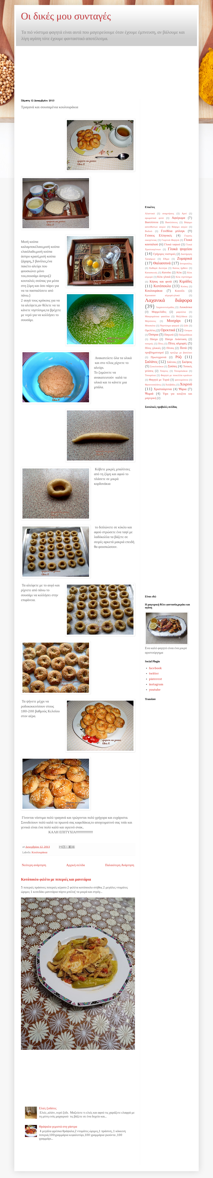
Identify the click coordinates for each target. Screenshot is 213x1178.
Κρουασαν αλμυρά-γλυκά (162, 295)
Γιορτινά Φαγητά (170, 240)
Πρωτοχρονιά (158, 357)
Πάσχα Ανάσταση (176, 339)
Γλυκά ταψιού (172, 244)
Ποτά (183, 348)
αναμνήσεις (168, 213)
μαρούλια (181, 312)
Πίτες (161, 343)
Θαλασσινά (162, 263)
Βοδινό (148, 231)
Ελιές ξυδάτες (47, 1108)
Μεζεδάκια (181, 316)
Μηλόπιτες (150, 321)
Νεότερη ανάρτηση (34, 865)
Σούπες (172, 366)
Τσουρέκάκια (181, 371)
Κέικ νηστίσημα (184, 277)
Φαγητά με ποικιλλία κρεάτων (176, 375)
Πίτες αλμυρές (177, 343)
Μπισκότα (150, 325)
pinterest (155, 679)
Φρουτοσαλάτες (153, 384)
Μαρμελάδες (159, 312)
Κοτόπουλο (162, 286)
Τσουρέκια (150, 375)
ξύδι (186, 325)
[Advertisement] (49, 69)
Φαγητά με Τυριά (159, 379)
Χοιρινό (186, 384)
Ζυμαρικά (184, 259)
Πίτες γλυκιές (153, 348)
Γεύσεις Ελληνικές (158, 235)
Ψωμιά (149, 393)
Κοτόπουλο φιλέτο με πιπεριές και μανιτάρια (56, 879)
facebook (155, 668)
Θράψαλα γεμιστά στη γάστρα (58, 1126)
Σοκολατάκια (156, 366)
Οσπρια (188, 330)
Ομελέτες (150, 330)
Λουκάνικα (185, 307)
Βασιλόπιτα (151, 222)
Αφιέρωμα (178, 217)
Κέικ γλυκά (163, 277)
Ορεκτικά (168, 330)
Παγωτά (169, 334)
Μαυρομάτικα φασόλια (157, 316)
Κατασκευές (151, 272)
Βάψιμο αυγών (180, 227)
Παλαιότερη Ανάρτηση (119, 865)
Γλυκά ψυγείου (180, 249)
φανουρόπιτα (181, 380)
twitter (154, 673)
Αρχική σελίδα (75, 865)
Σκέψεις (187, 362)
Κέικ (179, 272)
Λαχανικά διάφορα (168, 300)
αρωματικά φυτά (154, 218)
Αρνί (184, 213)
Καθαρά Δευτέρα (158, 268)
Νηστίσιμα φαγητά (169, 325)
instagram (156, 684)
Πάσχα (154, 339)
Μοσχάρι (174, 321)
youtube (155, 689)
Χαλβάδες (170, 384)
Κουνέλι (179, 291)
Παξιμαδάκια (185, 335)
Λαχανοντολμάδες (165, 307)
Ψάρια (182, 389)
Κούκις (184, 286)
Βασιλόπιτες (171, 222)
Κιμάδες (185, 281)
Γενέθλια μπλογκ (173, 231)
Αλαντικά (150, 213)
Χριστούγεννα (163, 389)
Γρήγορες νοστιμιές (164, 254)
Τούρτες (164, 371)
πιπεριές (149, 343)
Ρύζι (178, 357)
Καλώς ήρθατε (180, 268)
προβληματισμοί (154, 352)
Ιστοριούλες (186, 263)
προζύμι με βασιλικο (181, 352)
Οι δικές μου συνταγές (66, 16)
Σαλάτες (151, 362)
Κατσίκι (166, 272)
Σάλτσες (172, 362)
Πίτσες (170, 348)
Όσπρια (153, 334)
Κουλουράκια (39, 852)
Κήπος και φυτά (161, 281)
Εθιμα (166, 259)
